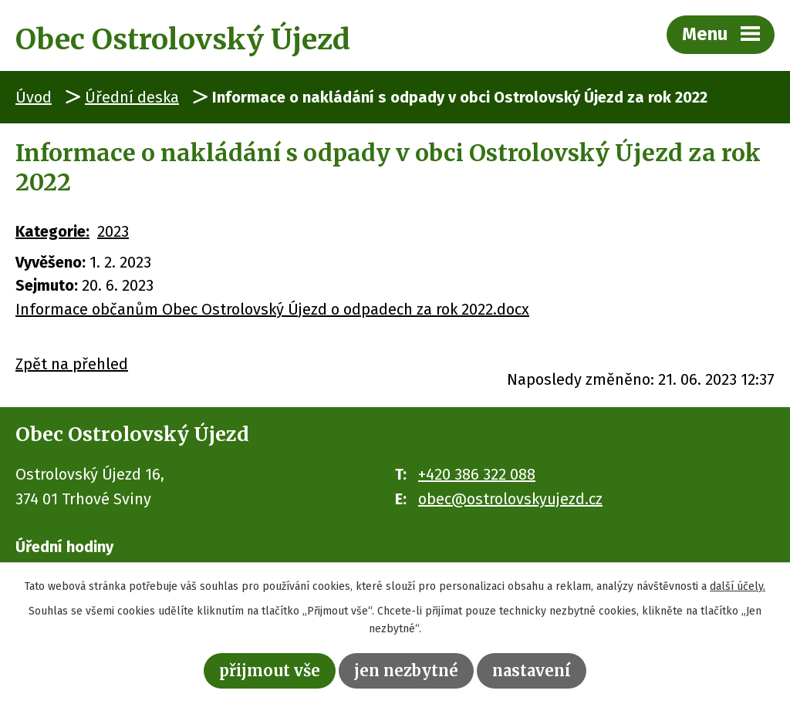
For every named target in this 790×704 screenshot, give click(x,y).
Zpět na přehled (71, 364)
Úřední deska (132, 97)
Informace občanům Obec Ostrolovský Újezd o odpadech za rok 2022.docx (272, 309)
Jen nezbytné (406, 670)
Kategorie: (52, 231)
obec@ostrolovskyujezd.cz (510, 499)
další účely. (737, 586)
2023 (113, 231)
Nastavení (531, 670)
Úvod (33, 97)
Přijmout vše (269, 670)
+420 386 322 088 (476, 474)
